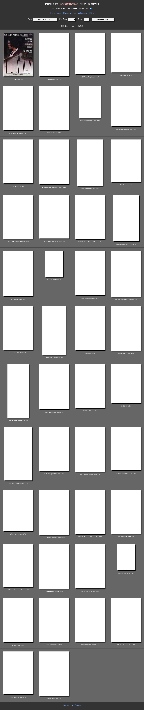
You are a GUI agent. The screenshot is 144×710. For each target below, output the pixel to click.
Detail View (57, 8)
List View (71, 8)
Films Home (55, 13)
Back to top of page (72, 705)
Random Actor (69, 13)
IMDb (91, 13)
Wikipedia (82, 13)
